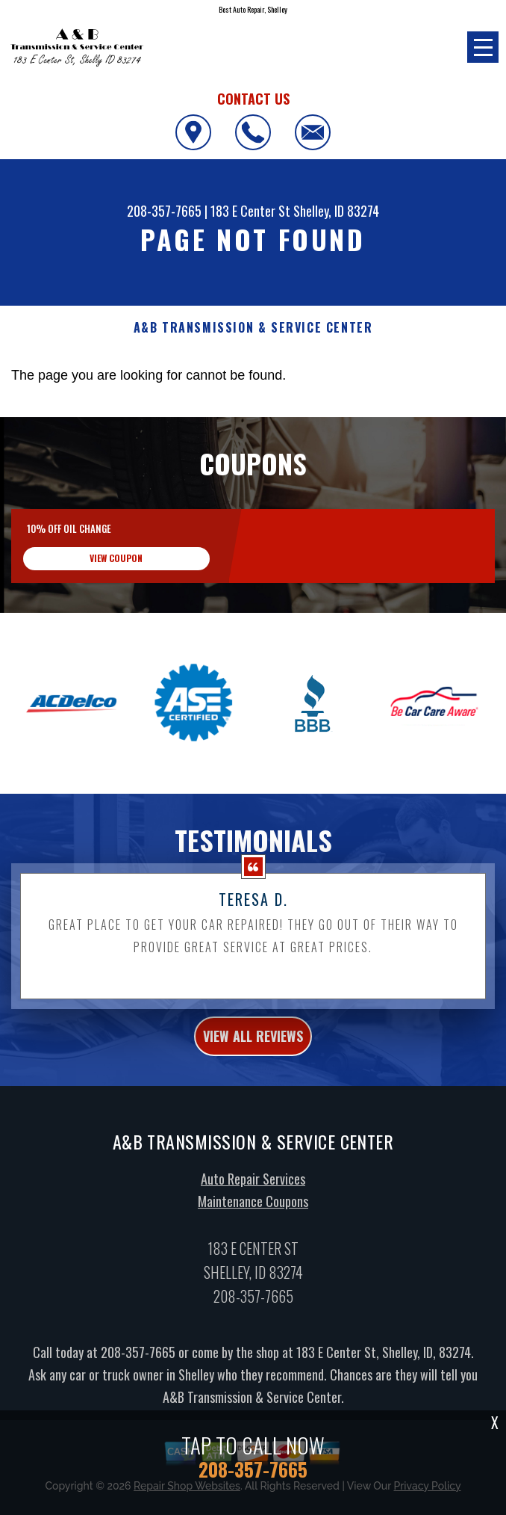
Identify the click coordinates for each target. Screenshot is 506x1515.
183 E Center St (250, 210)
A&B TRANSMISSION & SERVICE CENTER (253, 328)
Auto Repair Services (253, 1186)
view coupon (116, 558)
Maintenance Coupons (253, 1208)
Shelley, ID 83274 (336, 210)
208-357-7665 (164, 210)
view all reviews (253, 1043)
